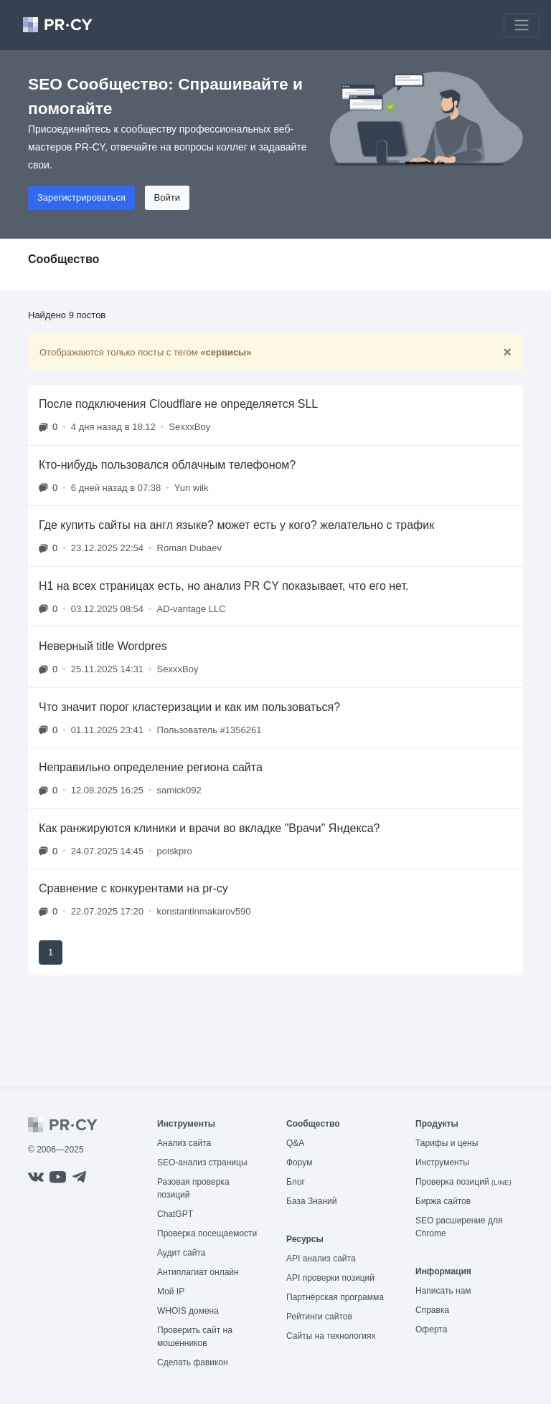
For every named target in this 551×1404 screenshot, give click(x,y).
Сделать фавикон (192, 1362)
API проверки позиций (330, 1278)
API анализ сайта (321, 1258)
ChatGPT (175, 1214)
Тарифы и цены (446, 1143)
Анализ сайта (184, 1143)
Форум (299, 1162)
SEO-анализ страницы (202, 1162)
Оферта (431, 1329)
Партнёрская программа (335, 1297)
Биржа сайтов (443, 1201)
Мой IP (170, 1291)
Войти (167, 197)
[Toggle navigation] (522, 25)
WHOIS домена (188, 1311)
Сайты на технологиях (330, 1336)
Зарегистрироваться (81, 197)
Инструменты (442, 1162)
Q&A (295, 1143)
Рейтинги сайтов (319, 1317)
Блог (295, 1182)
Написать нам (443, 1291)
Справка (432, 1310)
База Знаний (311, 1201)
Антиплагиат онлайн (198, 1272)
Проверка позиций (463, 1182)
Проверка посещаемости (207, 1233)
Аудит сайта (181, 1253)
